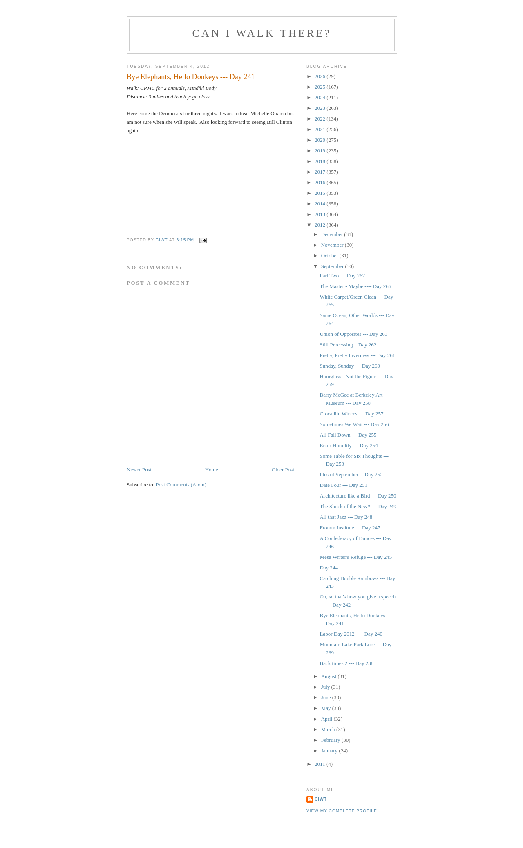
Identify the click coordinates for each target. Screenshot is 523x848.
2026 (320, 76)
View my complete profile (341, 811)
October (330, 255)
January (330, 751)
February (331, 740)
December (332, 234)
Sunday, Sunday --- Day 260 (350, 366)
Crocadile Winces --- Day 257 (351, 414)
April (327, 719)
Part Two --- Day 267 (342, 275)
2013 (320, 214)
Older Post (283, 469)
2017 (320, 172)
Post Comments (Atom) (181, 485)
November (333, 245)
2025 (320, 87)
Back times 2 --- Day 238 (346, 663)
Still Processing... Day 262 (348, 344)
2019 (320, 150)
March (328, 729)
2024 (320, 97)
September (333, 266)
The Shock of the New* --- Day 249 (358, 506)
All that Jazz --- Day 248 (346, 517)
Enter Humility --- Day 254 (349, 445)
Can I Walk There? (262, 33)
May (326, 708)
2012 (320, 225)
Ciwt (321, 799)
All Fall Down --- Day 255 (348, 435)
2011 (320, 764)
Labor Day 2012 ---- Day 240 (351, 634)
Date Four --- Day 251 (343, 485)
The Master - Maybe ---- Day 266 (355, 286)
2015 (320, 193)
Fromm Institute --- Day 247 (350, 527)
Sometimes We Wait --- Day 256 (354, 424)
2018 (320, 161)
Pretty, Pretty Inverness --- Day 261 (357, 355)
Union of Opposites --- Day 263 (353, 334)
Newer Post (139, 469)
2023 (320, 108)
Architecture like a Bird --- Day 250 (358, 496)
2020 (320, 140)
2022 (320, 119)
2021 (320, 129)
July (326, 687)
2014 (320, 204)
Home (211, 469)
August (329, 676)
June (326, 697)
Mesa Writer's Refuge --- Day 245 (356, 557)
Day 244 (328, 568)
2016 (320, 182)
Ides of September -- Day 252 (351, 474)
